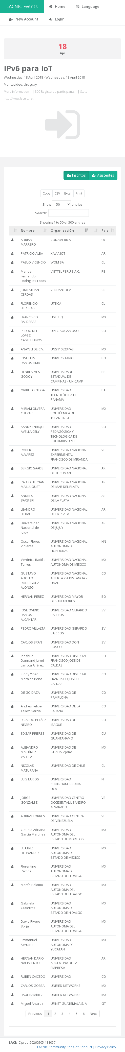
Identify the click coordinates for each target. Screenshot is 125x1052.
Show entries (62, 204)
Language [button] (87, 6)
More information (16, 91)
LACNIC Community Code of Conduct (64, 1047)
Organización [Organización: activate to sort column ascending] (62, 230)
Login (57, 19)
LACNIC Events (22, 6)
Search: (62, 213)
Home (57, 6)
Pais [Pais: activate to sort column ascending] (104, 230)
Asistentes (103, 175)
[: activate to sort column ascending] (14, 230)
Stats (83, 91)
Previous (35, 1013)
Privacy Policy (105, 1047)
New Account (23, 19)
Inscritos (76, 175)
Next (93, 1013)
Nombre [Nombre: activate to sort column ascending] (27, 230)
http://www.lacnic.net (18, 98)
